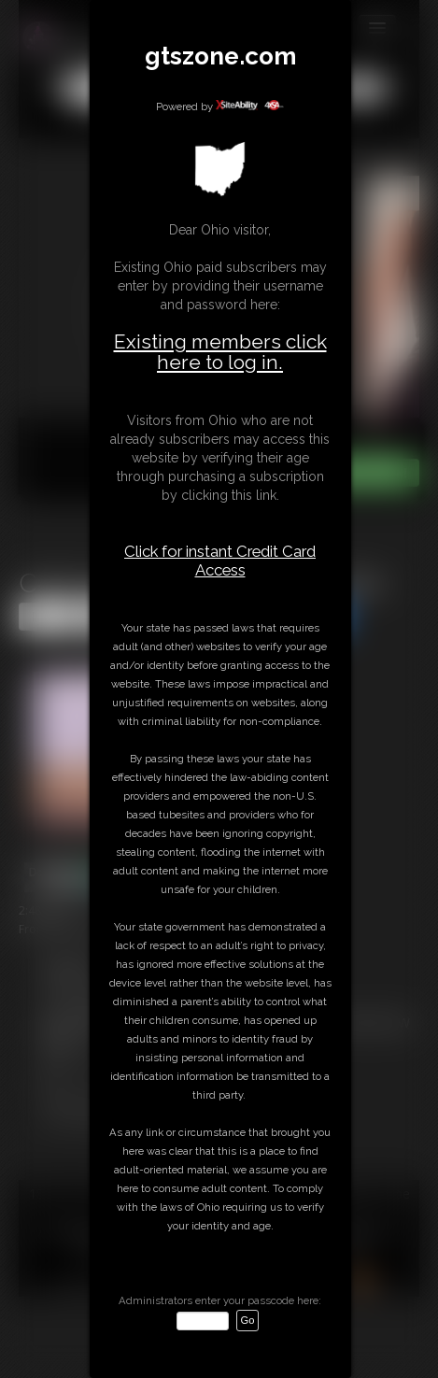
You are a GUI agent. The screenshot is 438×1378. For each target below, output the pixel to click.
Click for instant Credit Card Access (220, 560)
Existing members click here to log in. (220, 352)
